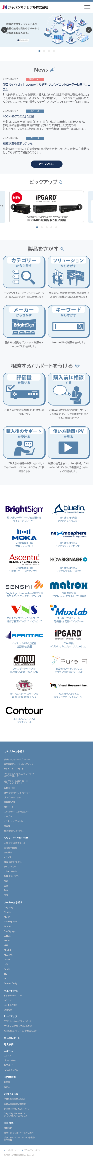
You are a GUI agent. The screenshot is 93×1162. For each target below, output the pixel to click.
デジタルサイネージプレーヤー (17, 759)
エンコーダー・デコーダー (14, 769)
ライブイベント (10, 866)
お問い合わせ (11, 1094)
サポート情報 (11, 990)
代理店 (7, 1082)
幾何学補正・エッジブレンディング (18, 764)
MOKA (7, 916)
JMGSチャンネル (11, 1069)
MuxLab (8, 950)
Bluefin (7, 912)
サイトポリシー (12, 1150)
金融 (6, 885)
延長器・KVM (9, 788)
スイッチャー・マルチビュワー (16, 811)
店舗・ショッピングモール (14, 843)
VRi (5, 978)
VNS (6, 945)
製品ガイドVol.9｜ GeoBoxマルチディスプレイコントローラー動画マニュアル (46, 87)
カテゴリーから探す (14, 751)
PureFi (7, 969)
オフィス (7, 857)
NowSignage (10, 931)
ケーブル (8, 816)
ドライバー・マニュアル (13, 995)
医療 (6, 895)
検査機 (7, 826)
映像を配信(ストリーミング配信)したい (20, 1030)
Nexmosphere (10, 921)
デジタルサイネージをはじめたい (18, 1021)
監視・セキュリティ (12, 876)
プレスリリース (10, 1060)
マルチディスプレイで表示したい (18, 1026)
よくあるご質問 (10, 1005)
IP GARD (8, 959)
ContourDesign (11, 983)
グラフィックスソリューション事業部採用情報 (19, 1138)
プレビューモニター (12, 797)
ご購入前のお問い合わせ (15, 1099)
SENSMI (7, 935)
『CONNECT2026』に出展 (18, 116)
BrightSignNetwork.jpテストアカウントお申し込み (16, 1114)
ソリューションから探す (16, 838)
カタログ (7, 1000)
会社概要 (9, 1123)
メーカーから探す (13, 902)
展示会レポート (12, 1038)
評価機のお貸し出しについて (16, 1108)
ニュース (8, 1050)
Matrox (7, 940)
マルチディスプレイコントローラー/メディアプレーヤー (19, 775)
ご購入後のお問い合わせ (15, 1103)
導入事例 (9, 1044)
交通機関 (8, 852)
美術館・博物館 (10, 847)
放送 (6, 881)
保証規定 (8, 1009)
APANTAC (8, 954)
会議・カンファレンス (13, 862)
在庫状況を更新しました (17, 143)
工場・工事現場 (10, 871)
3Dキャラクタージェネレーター (17, 792)
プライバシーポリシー (33, 1150)
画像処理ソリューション (14, 830)
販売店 (7, 1086)
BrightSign (9, 907)
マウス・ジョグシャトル (13, 821)
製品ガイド (8, 1065)
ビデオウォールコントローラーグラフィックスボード (17, 782)
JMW (6, 964)
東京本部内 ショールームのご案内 (18, 1132)
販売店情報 (10, 1077)
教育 (6, 890)
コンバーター (9, 807)
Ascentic (7, 926)
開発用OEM (9, 802)
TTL (5, 973)
